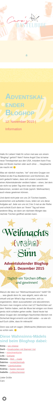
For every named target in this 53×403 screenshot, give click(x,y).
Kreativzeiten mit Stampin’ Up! (21, 349)
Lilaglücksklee (14, 365)
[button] (4, 398)
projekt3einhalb (17, 362)
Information (13, 129)
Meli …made (16, 359)
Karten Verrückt (17, 369)
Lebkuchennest (17, 372)
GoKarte (11, 356)
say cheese (13, 346)
